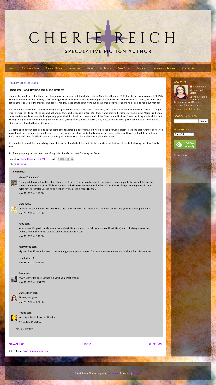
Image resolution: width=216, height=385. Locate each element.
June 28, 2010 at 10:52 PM (32, 282)
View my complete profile (187, 109)
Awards (140, 68)
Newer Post (17, 344)
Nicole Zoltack (26, 177)
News (90, 68)
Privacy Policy (54, 68)
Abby (21, 223)
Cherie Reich (25, 293)
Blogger (137, 373)
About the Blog (30, 68)
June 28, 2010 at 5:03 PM (31, 213)
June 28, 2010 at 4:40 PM (31, 193)
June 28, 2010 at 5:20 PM (31, 236)
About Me (74, 68)
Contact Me (189, 68)
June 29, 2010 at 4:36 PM (31, 302)
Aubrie (22, 273)
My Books (105, 68)
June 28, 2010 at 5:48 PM (31, 262)
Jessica (22, 312)
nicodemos (113, 373)
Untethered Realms (164, 68)
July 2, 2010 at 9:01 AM (30, 321)
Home (12, 68)
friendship (21, 164)
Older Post (155, 344)
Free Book (123, 68)
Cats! (21, 204)
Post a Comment (24, 328)
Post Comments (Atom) (35, 351)
